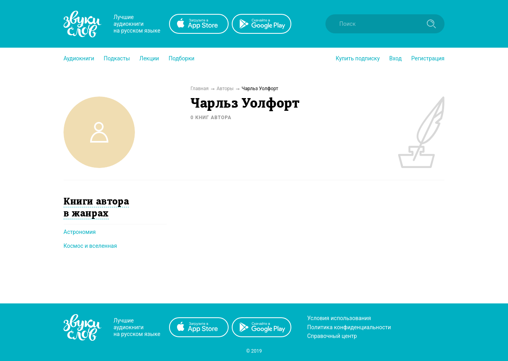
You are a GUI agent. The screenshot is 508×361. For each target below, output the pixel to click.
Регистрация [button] (427, 58)
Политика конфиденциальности (349, 327)
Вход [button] (395, 58)
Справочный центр (332, 336)
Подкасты (117, 58)
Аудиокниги (79, 58)
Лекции (149, 58)
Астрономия (80, 232)
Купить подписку (358, 58)
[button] (79, 58)
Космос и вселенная (90, 246)
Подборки (181, 58)
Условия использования (339, 318)
